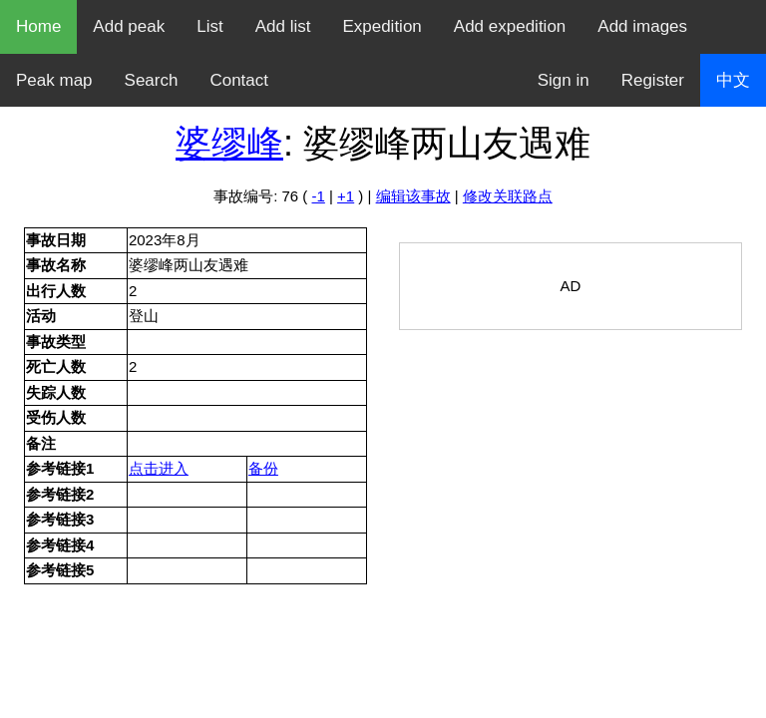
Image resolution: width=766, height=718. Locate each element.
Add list (283, 26)
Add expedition (510, 26)
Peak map (54, 80)
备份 (263, 468)
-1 (318, 195)
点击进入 (159, 468)
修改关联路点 (508, 195)
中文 (733, 80)
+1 (345, 195)
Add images (642, 26)
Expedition (381, 26)
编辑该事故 (413, 195)
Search (152, 80)
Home (38, 26)
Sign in (563, 80)
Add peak (129, 26)
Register (652, 80)
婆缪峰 (229, 143)
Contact (238, 80)
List (209, 26)
